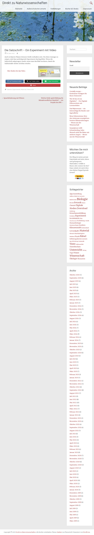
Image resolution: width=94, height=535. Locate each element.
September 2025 (75, 278)
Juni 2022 (73, 399)
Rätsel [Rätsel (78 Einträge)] (83, 236)
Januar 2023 (74, 378)
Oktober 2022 (75, 387)
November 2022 (75, 384)
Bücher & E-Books (71, 9)
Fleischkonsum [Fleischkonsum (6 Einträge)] (73, 220)
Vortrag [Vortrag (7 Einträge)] (84, 250)
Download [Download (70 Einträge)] (82, 208)
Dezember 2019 (75, 493)
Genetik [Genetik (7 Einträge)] (87, 220)
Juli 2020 (73, 471)
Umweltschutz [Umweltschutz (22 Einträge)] (75, 247)
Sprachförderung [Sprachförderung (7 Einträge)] (74, 241)
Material (23, 89)
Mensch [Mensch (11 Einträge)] (72, 233)
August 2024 (74, 318)
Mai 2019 (73, 515)
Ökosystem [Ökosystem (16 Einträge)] (81, 259)
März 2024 (73, 334)
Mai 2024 (73, 328)
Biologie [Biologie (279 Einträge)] (82, 199)
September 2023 (75, 353)
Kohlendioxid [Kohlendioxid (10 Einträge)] (85, 228)
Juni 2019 (73, 511)
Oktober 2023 (74, 349)
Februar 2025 (74, 300)
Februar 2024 (74, 337)
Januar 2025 (74, 303)
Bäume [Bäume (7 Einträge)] (83, 202)
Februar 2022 (74, 412)
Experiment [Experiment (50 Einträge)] (80, 216)
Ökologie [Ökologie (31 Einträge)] (73, 259)
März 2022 (73, 409)
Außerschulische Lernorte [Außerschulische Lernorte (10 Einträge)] (77, 196)
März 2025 (73, 297)
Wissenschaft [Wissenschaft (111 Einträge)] (77, 255)
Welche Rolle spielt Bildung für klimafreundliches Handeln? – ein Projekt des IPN (51, 100)
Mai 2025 (73, 290)
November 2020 (75, 459)
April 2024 (73, 331)
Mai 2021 (73, 440)
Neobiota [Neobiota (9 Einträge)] (72, 236)
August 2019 (74, 505)
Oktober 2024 (75, 312)
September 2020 (76, 465)
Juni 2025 (73, 287)
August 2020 (74, 468)
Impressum (87, 9)
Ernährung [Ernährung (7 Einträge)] (72, 211)
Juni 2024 (73, 325)
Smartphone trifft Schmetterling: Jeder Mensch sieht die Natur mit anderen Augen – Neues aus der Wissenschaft (79, 132)
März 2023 (73, 371)
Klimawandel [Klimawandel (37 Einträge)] (75, 227)
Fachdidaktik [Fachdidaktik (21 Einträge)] (74, 218)
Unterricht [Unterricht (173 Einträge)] (76, 249)
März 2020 (73, 483)
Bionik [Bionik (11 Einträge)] (72, 203)
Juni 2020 (73, 474)
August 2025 (74, 281)
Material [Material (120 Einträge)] (84, 230)
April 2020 (73, 480)
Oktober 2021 (74, 424)
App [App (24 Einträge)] (71, 194)
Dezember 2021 (75, 418)
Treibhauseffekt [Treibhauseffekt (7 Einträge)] (80, 244)
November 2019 (75, 496)
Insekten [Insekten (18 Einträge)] (82, 225)
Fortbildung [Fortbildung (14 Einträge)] (81, 221)
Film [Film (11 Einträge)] (80, 218)
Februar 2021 (74, 449)
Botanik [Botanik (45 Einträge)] (77, 202)
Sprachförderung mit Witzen (13, 98)
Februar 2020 (74, 487)
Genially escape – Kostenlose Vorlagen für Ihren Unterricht (78, 93)
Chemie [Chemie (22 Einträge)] (72, 205)
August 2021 (74, 430)
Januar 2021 (74, 452)
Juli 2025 (73, 284)
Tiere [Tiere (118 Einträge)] (72, 243)
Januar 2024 (74, 340)
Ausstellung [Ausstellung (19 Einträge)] (77, 194)
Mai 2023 (73, 365)
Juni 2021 (73, 437)
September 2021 (75, 427)
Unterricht (30, 89)
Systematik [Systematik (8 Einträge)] (81, 241)
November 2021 (75, 421)
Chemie (9, 89)
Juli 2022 (73, 396)
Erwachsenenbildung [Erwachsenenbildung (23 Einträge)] (78, 213)
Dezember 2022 (75, 381)
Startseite (18, 9)
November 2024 (75, 309)
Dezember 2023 (75, 343)
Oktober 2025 (74, 275)
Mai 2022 (73, 402)
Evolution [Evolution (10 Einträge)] (72, 216)
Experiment (16, 89)
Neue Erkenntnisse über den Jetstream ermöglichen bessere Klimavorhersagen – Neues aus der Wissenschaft (79, 120)
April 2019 (73, 518)
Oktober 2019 (74, 499)
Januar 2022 (74, 415)
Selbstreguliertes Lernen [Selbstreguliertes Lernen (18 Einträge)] (78, 239)
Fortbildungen (56, 9)
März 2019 (73, 521)
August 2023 (74, 356)
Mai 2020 (73, 477)
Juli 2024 (73, 321)
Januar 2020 (74, 490)
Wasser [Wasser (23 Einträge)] (76, 253)
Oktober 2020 (75, 462)
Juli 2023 (73, 359)
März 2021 (73, 446)
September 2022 (76, 390)
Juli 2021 (73, 434)
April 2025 (73, 293)
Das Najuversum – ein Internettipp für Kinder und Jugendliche (79, 111)
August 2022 (74, 393)
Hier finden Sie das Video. (16, 71)
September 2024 (75, 315)
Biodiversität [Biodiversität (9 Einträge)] (73, 199)
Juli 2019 (73, 508)
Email (71, 65)
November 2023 (75, 346)
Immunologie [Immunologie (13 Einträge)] (74, 225)
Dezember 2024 (75, 306)
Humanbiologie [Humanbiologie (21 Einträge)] (75, 223)
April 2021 (73, 443)
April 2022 (73, 406)
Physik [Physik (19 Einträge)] (77, 236)
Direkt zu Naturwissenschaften (24, 3)
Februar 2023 (74, 374)
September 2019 (75, 502)
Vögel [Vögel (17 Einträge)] (72, 253)
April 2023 (73, 368)
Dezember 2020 (75, 455)
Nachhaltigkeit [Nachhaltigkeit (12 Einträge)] (80, 233)
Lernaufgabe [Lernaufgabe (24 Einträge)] (74, 231)
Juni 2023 (73, 362)
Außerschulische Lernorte (36, 9)
